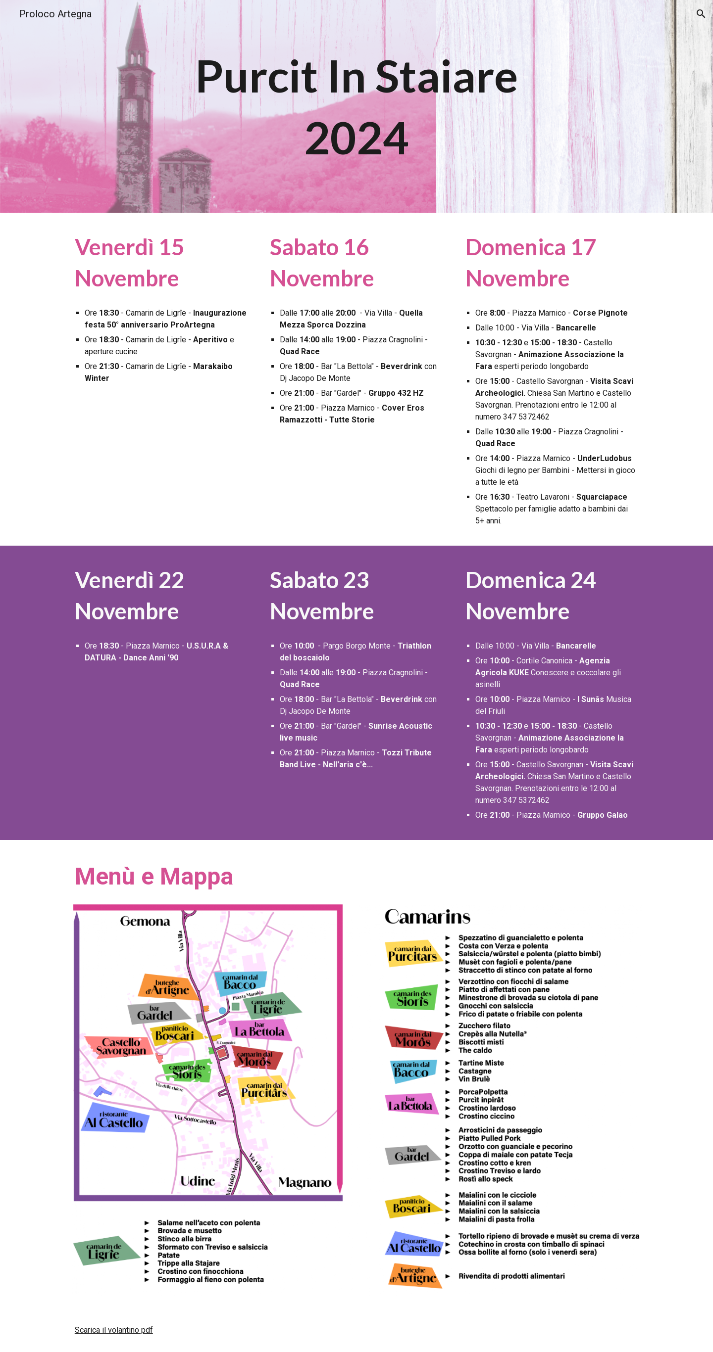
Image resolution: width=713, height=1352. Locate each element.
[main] (356, 106)
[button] (701, 14)
